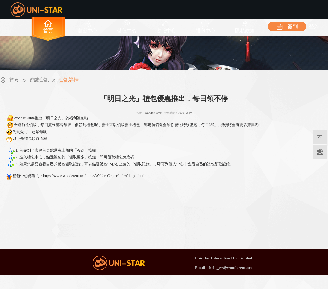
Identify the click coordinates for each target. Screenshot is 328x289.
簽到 (287, 26)
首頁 (14, 80)
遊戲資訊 (39, 80)
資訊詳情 (69, 80)
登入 (314, 26)
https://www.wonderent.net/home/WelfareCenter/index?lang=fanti (94, 176)
